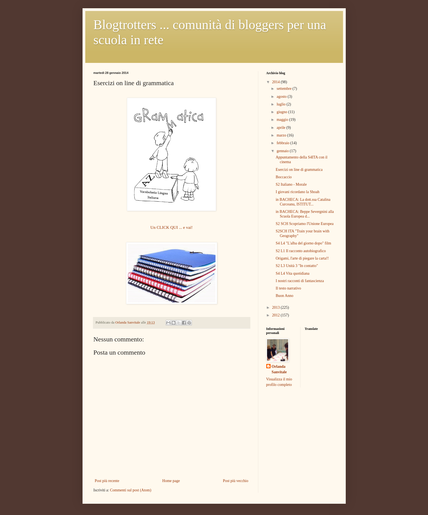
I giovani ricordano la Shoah (297, 192)
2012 (276, 315)
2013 (276, 307)
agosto (282, 96)
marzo (282, 135)
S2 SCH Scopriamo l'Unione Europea (304, 224)
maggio (283, 120)
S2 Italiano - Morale (291, 184)
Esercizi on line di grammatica (299, 170)
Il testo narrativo (288, 288)
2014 (276, 82)
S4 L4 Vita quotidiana (292, 273)
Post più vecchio (235, 481)
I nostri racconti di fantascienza (300, 281)
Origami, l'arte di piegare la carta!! (302, 258)
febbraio (283, 143)
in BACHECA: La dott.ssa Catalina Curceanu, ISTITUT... (303, 201)
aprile (281, 128)
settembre (285, 89)
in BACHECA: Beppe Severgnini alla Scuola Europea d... (305, 214)
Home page (171, 481)
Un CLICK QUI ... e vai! (172, 227)
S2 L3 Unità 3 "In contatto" (297, 266)
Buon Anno (284, 296)
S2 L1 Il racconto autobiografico (301, 251)
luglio (282, 104)
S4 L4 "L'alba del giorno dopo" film (303, 243)
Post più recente (107, 481)
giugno (282, 112)
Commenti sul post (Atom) (130, 490)
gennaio (283, 151)
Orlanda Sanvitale (279, 369)
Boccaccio (283, 177)
